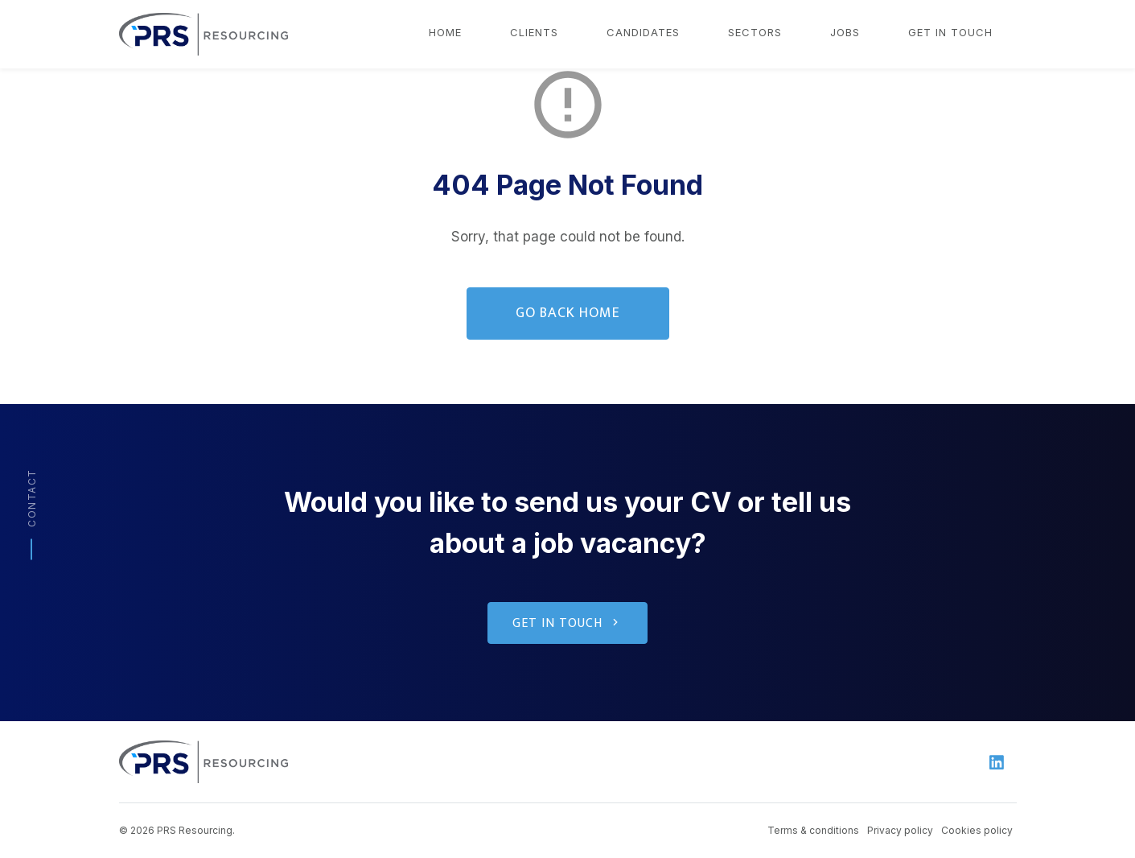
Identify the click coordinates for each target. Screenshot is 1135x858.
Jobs (845, 32)
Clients (534, 32)
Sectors (755, 32)
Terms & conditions (813, 830)
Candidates (643, 32)
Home (445, 32)
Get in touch (950, 32)
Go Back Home (568, 313)
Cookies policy (977, 830)
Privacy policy (900, 830)
